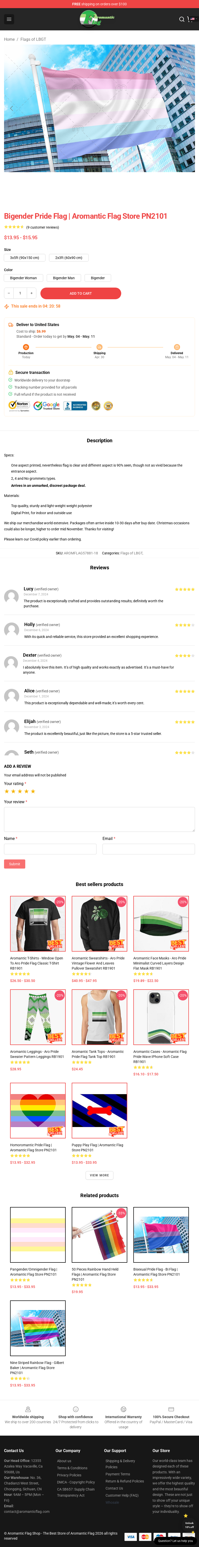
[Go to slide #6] (165, 183)
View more (99, 1175)
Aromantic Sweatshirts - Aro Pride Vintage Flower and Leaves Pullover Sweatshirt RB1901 (98, 963)
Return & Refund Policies (125, 1481)
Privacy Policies (69, 1475)
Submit (14, 864)
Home (9, 39)
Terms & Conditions (72, 1468)
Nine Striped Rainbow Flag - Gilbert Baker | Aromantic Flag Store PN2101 (37, 1368)
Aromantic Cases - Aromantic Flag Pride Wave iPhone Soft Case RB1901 (160, 1057)
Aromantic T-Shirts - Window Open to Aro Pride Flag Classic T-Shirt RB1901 (36, 963)
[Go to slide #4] (113, 183)
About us (64, 1461)
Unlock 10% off (189, 1525)
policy (43, 539)
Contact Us (114, 1488)
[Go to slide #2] (60, 183)
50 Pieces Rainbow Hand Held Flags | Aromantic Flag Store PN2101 (95, 1274)
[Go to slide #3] (86, 183)
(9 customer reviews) (42, 227)
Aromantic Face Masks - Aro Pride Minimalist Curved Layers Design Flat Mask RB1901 (159, 963)
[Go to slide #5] (139, 183)
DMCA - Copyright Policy (76, 1482)
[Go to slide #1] (34, 183)
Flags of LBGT (33, 39)
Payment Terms (118, 1474)
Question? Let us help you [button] (175, 1541)
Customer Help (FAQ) (122, 1495)
